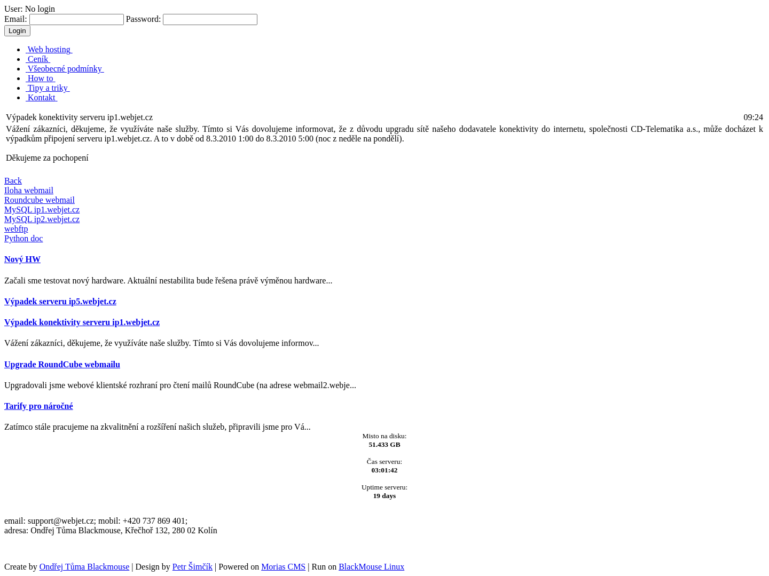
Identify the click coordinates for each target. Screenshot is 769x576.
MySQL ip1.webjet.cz (42, 209)
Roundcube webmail (39, 199)
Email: (64, 18)
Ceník (38, 59)
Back (13, 180)
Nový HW (22, 259)
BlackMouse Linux (371, 566)
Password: (192, 18)
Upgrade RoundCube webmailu (62, 364)
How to (41, 78)
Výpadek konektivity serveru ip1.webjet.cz (82, 322)
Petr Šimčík (192, 566)
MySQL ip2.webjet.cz (42, 219)
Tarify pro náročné (38, 406)
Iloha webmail (28, 190)
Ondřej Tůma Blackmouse (85, 566)
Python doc (23, 238)
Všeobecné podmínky (65, 68)
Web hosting (49, 49)
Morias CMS (283, 566)
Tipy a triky (48, 87)
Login (17, 31)
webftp (16, 228)
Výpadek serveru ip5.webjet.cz (60, 301)
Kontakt (42, 97)
